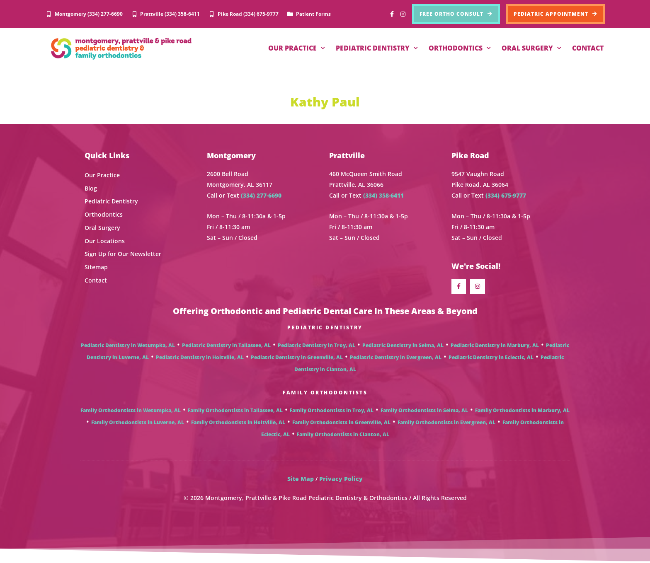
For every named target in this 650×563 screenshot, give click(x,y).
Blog (91, 188)
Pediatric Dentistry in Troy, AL (316, 346)
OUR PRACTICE (296, 47)
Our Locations (105, 240)
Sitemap (96, 267)
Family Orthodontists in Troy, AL (332, 411)
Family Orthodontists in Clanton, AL (343, 435)
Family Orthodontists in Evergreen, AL (446, 423)
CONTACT (588, 48)
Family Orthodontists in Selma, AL (424, 411)
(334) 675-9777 (505, 195)
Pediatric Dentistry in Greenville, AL (297, 358)
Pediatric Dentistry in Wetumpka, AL (128, 346)
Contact (96, 279)
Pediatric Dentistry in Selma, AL (403, 346)
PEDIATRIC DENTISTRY (377, 47)
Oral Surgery (102, 227)
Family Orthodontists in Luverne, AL (137, 423)
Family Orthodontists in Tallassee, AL (235, 411)
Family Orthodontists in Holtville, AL (238, 423)
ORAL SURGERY (531, 47)
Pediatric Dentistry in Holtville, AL (200, 358)
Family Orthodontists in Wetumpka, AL (130, 411)
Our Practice (102, 175)
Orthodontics (104, 214)
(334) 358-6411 (383, 195)
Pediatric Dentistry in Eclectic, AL (491, 358)
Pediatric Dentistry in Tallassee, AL (226, 346)
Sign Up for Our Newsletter (123, 253)
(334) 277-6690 (261, 195)
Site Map (300, 480)
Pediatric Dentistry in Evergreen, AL (395, 358)
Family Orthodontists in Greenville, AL (341, 423)
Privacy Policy (341, 480)
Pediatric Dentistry (111, 201)
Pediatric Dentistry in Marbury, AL (495, 346)
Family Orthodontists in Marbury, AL (522, 411)
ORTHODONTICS (460, 47)
